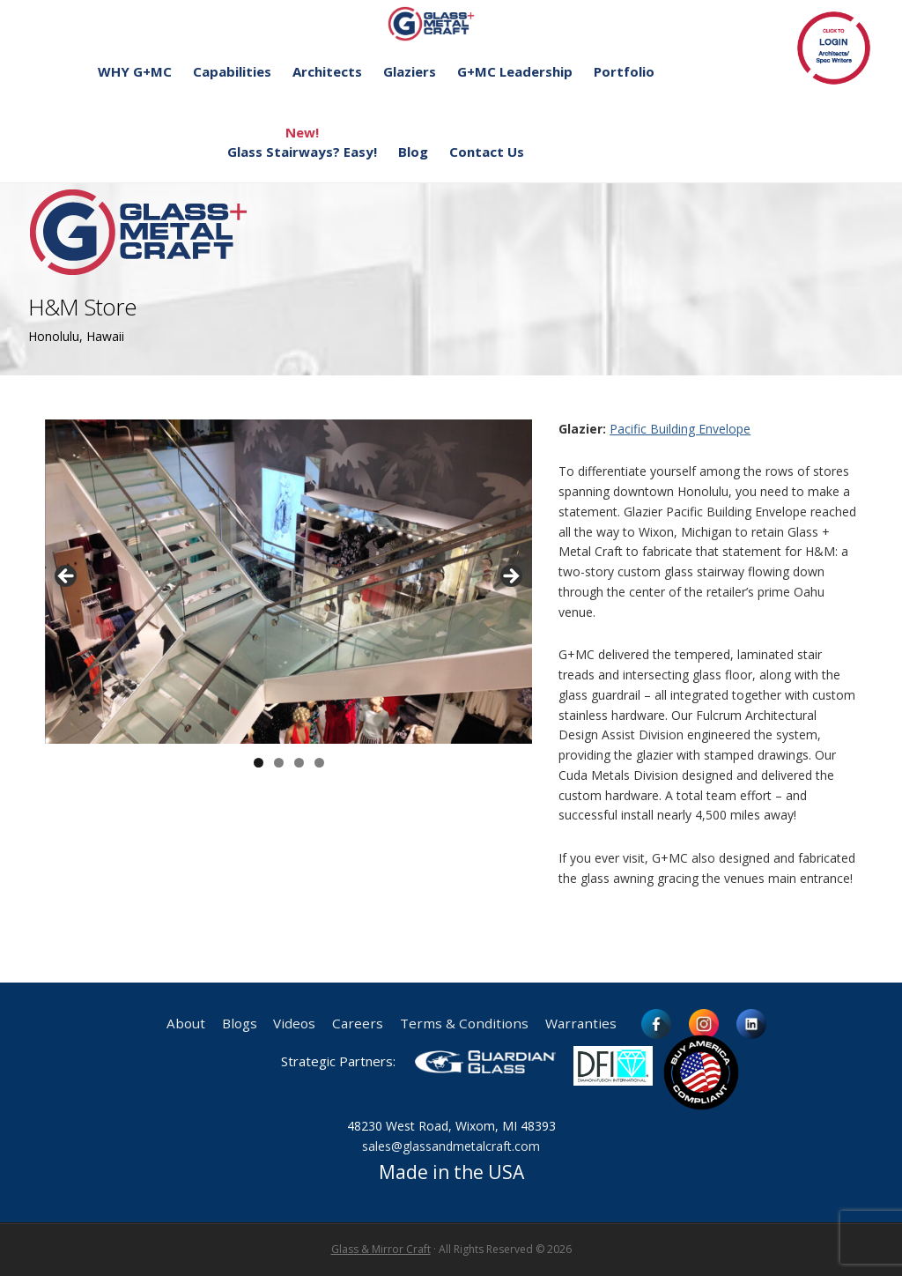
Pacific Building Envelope (680, 428)
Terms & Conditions (464, 1023)
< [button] (67, 577)
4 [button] (319, 763)
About (185, 1023)
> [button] (510, 577)
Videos (294, 1023)
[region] (288, 582)
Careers (357, 1023)
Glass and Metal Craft (449, 23)
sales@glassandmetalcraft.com (451, 1146)
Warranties (581, 1023)
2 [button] (279, 763)
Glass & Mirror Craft (381, 1249)
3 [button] (299, 763)
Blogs (238, 1023)
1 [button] (258, 763)
